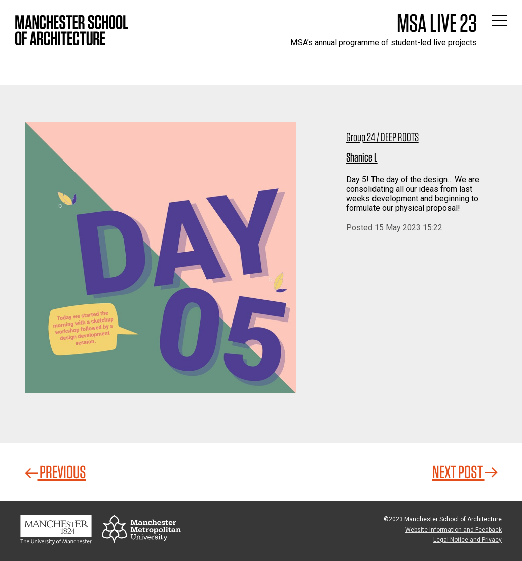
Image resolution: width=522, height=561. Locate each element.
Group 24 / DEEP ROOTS (382, 137)
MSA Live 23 (437, 23)
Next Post (465, 472)
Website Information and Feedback (453, 529)
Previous (55, 472)
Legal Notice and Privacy (467, 539)
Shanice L (362, 157)
